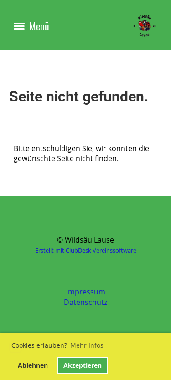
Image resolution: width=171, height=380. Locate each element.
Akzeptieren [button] (82, 365)
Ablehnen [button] (33, 365)
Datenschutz (85, 302)
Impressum (85, 292)
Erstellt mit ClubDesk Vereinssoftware (85, 250)
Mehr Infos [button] (87, 345)
